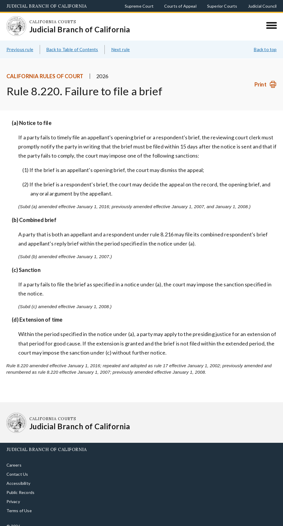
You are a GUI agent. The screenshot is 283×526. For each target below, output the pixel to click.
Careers (13, 464)
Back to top (265, 49)
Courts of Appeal (180, 6)
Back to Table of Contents (72, 49)
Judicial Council (262, 6)
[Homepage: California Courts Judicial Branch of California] (16, 26)
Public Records (20, 492)
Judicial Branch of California (46, 6)
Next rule (120, 49)
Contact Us (17, 474)
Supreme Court (139, 6)
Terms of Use (19, 510)
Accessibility (18, 483)
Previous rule (19, 49)
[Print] (265, 84)
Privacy (13, 501)
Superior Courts (222, 6)
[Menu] (271, 25)
